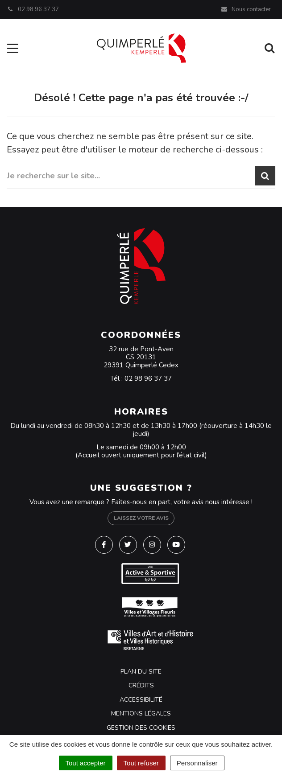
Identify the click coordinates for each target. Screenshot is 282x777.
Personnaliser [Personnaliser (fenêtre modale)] (197, 763)
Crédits (141, 685)
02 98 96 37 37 (148, 378)
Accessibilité (141, 699)
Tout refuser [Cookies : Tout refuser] (141, 763)
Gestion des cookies (141, 728)
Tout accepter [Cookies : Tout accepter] (86, 763)
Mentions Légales (141, 713)
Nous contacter (245, 9)
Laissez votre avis (141, 518)
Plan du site (141, 671)
